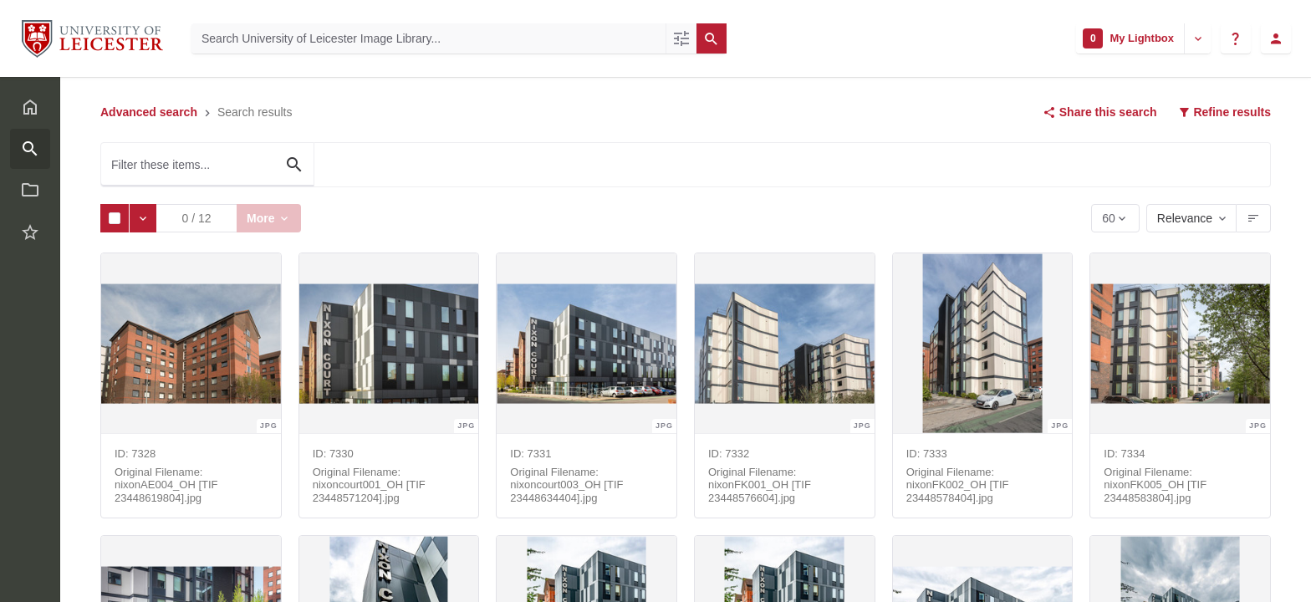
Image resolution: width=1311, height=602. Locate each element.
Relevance (1184, 218)
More (264, 218)
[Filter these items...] (207, 164)
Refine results (1224, 112)
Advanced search (148, 112)
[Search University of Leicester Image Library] (428, 38)
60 (1110, 222)
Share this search (1100, 112)
